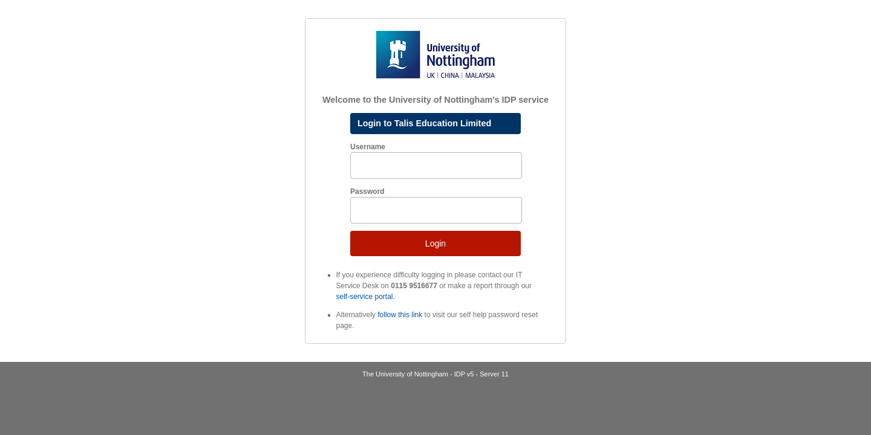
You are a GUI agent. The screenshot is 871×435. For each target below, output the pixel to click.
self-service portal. (365, 296)
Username (367, 147)
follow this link (399, 315)
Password (367, 191)
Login (435, 243)
